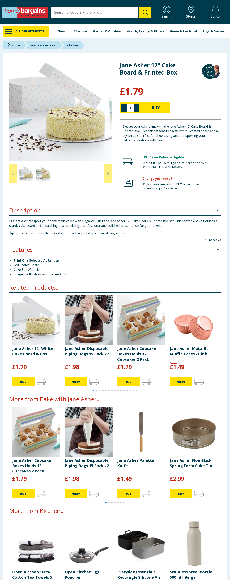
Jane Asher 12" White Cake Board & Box (32, 351)
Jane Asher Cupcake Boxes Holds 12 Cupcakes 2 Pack (136, 354)
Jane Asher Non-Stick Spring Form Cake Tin (191, 463)
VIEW (76, 382)
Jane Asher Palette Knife (135, 463)
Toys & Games (213, 31)
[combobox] (101, 12)
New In (63, 31)
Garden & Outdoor (107, 31)
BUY (156, 107)
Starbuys (80, 31)
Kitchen (72, 45)
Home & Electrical (183, 31)
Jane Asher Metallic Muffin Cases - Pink (189, 351)
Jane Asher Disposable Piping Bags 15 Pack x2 (87, 351)
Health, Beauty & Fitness (145, 31)
